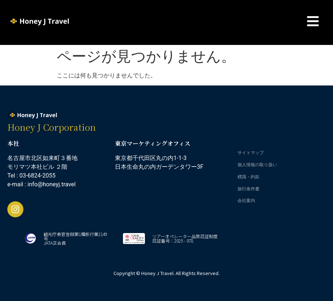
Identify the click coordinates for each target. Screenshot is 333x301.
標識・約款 (248, 176)
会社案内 (246, 200)
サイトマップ (250, 152)
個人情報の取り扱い (257, 164)
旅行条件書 (248, 188)
